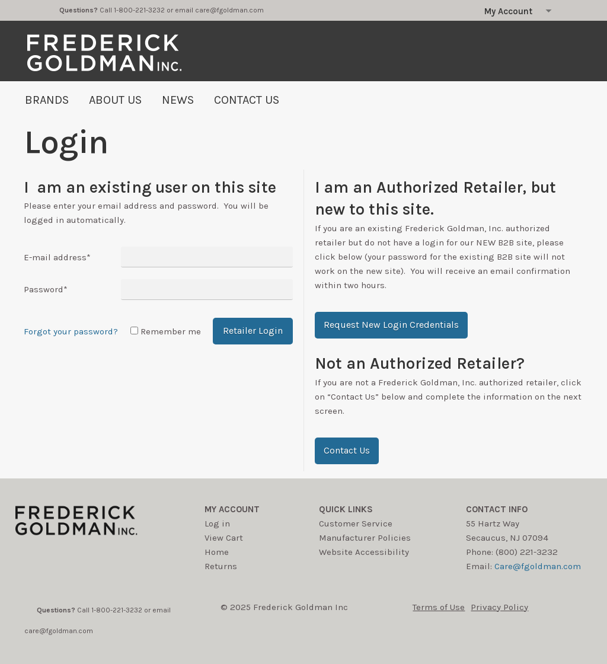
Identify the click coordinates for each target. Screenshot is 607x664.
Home (217, 552)
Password (46, 289)
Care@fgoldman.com (537, 566)
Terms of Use (439, 607)
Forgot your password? (71, 331)
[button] (391, 325)
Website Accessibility (364, 552)
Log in (217, 523)
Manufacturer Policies (365, 537)
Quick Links (346, 509)
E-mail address (57, 257)
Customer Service (355, 523)
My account (232, 509)
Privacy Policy (499, 607)
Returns (221, 566)
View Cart (224, 537)
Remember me (170, 331)
